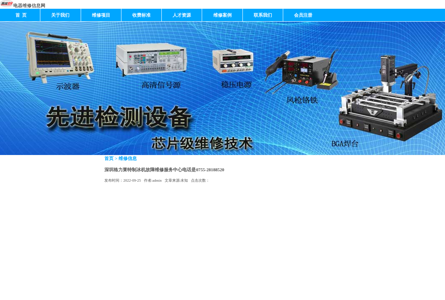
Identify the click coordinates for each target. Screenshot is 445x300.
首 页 (20, 15)
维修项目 (101, 15)
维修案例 (222, 15)
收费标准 (141, 15)
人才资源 (182, 15)
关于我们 (60, 15)
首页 (109, 158)
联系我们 (263, 15)
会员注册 (303, 15)
